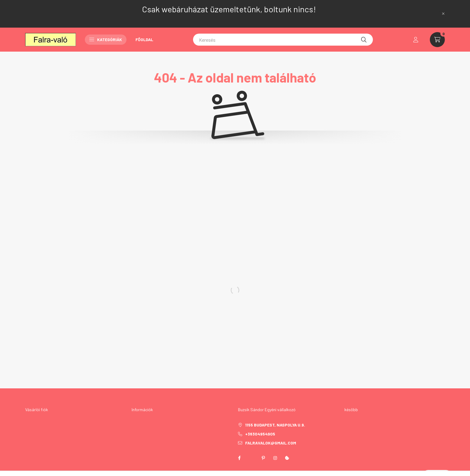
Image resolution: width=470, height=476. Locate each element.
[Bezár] (443, 13)
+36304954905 (260, 433)
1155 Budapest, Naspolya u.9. (275, 424)
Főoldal (144, 39)
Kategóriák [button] (105, 39)
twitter (251, 458)
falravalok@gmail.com (270, 442)
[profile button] (415, 39)
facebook (239, 458)
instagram (275, 458)
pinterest (263, 458)
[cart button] (437, 39)
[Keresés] (283, 40)
